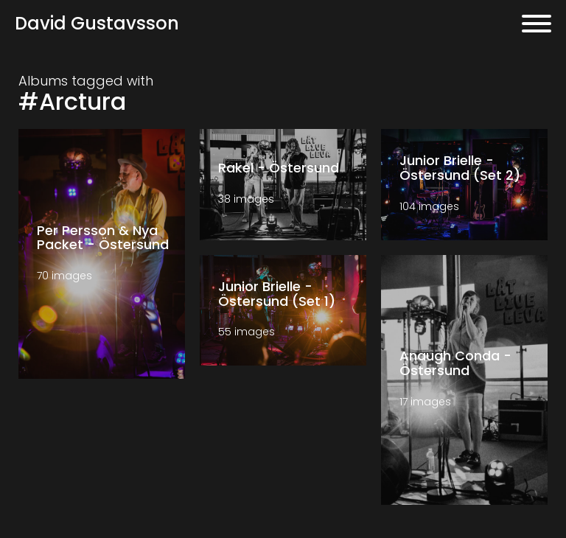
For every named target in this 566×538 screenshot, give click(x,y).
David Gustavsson (97, 23)
